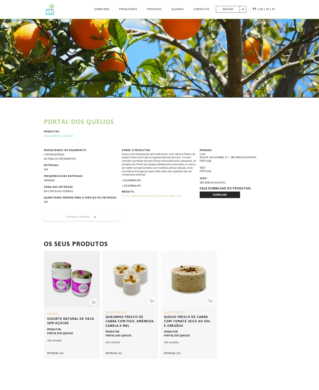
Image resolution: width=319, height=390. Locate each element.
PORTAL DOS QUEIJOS (60, 333)
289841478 (134, 180)
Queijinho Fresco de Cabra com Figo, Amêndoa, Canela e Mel (130, 321)
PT (254, 9)
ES (273, 9)
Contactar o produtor (81, 216)
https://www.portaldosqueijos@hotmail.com (151, 196)
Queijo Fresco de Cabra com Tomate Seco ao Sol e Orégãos (187, 321)
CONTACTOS (201, 9)
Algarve (177, 9)
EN (261, 9)
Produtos (154, 9)
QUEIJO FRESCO (53, 136)
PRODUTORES (128, 9)
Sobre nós (101, 9)
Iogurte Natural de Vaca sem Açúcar (70, 320)
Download (220, 194)
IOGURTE (68, 136)
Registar (228, 9)
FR (267, 9)
